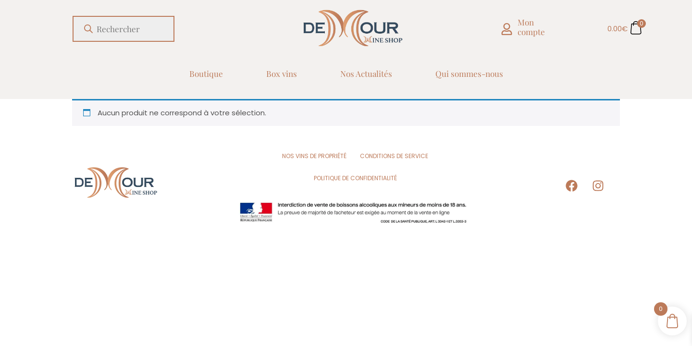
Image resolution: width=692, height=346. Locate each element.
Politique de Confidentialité (355, 178)
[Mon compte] (507, 29)
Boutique (206, 73)
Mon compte (531, 27)
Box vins (281, 73)
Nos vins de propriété (314, 156)
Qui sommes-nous (469, 73)
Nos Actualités (366, 73)
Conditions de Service (394, 156)
